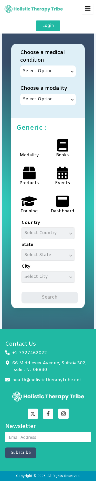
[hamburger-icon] (87, 9)
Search (50, 297)
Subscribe (20, 452)
